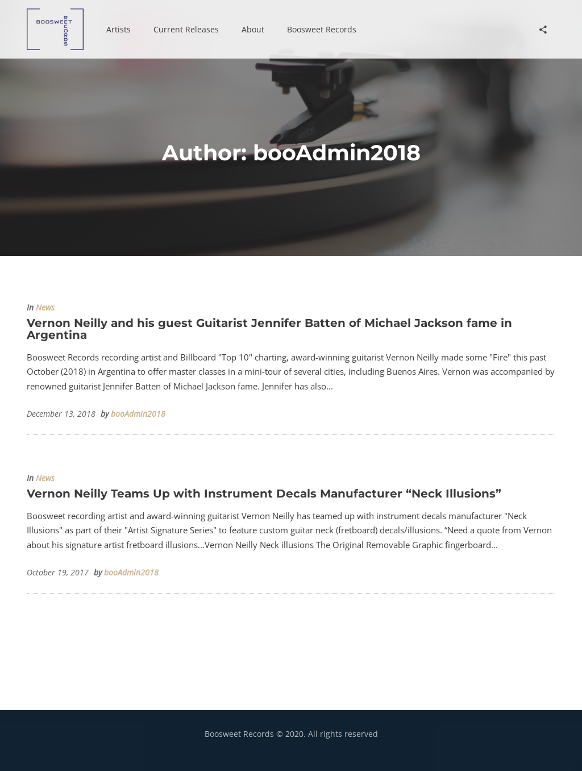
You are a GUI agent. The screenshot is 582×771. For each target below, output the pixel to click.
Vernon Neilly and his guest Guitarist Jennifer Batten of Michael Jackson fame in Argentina (269, 329)
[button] (118, 29)
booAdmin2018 (138, 414)
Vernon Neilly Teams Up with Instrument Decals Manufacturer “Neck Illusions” (264, 493)
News (45, 307)
